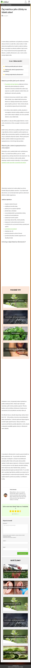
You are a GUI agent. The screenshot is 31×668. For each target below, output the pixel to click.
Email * (4, 547)
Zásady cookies (11, 666)
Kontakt (21, 666)
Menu (29, 1)
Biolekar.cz (3, 4)
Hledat (26, 1)
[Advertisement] (15, 28)
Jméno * (4, 540)
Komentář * (5, 523)
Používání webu (17, 666)
